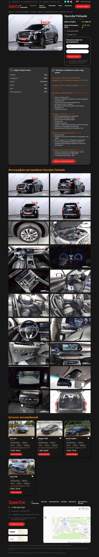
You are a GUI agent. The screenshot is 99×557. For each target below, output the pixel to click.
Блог (60, 6)
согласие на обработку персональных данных (51, 553)
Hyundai (33, 12)
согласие (73, 63)
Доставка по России (82, 502)
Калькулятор (54, 502)
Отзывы (64, 502)
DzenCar (11, 12)
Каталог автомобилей (22, 12)
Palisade (40, 12)
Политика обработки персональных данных (22, 553)
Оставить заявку (82, 6)
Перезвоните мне (17, 524)
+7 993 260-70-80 (85, 1)
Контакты (68, 6)
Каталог (33, 6)
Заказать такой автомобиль (63, 161)
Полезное (52, 6)
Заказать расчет (73, 57)
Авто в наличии (42, 6)
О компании (23, 6)
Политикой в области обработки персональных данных (78, 61)
